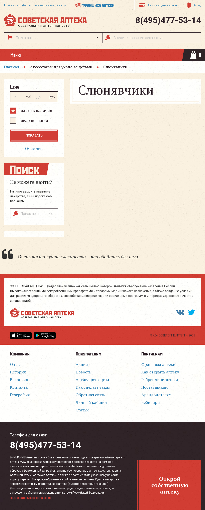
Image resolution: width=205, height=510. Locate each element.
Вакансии (19, 379)
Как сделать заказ (93, 387)
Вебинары (150, 402)
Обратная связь (90, 394)
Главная (11, 67)
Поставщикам (154, 387)
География (20, 394)
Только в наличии (35, 110)
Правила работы (35, 5)
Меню (15, 54)
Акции (82, 364)
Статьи (82, 410)
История (18, 372)
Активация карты (162, 5)
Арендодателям (156, 394)
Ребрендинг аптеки (159, 379)
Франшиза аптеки (98, 4)
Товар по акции (33, 120)
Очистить (34, 148)
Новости (83, 372)
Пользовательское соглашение (30, 497)
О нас (15, 364)
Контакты (19, 387)
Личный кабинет (91, 402)
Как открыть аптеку (160, 372)
